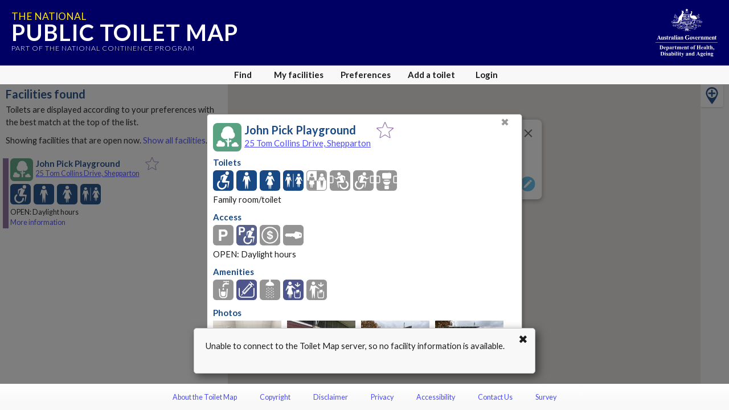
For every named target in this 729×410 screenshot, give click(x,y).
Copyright (275, 397)
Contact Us (495, 397)
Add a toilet (431, 74)
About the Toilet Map (205, 397)
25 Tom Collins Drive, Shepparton (307, 143)
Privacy (382, 397)
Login (487, 74)
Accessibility (435, 397)
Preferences (366, 74)
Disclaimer (330, 397)
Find (243, 74)
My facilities (298, 74)
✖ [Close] (505, 122)
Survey (545, 397)
